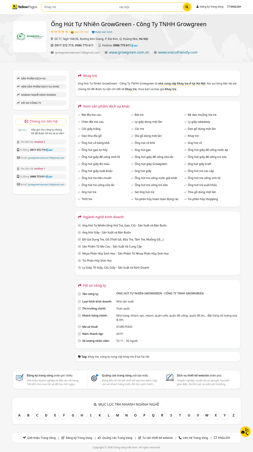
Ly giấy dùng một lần (148, 122)
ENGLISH (234, 6)
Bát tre (139, 115)
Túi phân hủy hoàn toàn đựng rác (157, 199)
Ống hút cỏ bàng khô (95, 143)
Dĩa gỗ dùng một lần (148, 136)
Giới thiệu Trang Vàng (41, 438)
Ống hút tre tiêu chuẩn (97, 178)
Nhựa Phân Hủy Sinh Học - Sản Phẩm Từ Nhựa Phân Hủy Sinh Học (125, 253)
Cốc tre (139, 129)
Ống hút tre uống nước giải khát (156, 178)
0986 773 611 (84, 45)
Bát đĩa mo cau (91, 115)
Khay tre (193, 136)
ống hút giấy (143, 171)
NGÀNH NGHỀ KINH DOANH (36, 94)
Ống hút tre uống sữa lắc (98, 185)
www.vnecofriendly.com (178, 52)
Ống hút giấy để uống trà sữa (207, 157)
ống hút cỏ (195, 143)
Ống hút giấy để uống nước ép (208, 150)
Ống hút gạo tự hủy (94, 150)
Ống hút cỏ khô (145, 143)
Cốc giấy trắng (91, 129)
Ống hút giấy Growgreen (151, 164)
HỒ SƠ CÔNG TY (29, 103)
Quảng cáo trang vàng (125, 375)
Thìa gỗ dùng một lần (202, 192)
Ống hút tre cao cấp (201, 171)
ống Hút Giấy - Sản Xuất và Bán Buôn (106, 232)
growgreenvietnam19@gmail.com (78, 52)
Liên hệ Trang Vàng (195, 438)
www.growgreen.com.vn (129, 52)
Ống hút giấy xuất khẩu (97, 171)
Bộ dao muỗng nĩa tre (202, 115)
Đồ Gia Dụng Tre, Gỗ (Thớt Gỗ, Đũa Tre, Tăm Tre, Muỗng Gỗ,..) (122, 239)
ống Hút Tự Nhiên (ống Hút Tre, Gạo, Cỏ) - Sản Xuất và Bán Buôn (124, 225)
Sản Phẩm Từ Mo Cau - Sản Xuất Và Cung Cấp (112, 246)
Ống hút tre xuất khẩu (202, 185)
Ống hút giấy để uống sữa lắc (154, 157)
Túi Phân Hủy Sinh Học (97, 260)
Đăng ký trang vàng (49, 375)
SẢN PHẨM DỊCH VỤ (31, 78)
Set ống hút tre (144, 192)
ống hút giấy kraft (199, 164)
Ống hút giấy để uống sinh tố (101, 157)
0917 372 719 (64, 45)
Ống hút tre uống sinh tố (204, 178)
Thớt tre (87, 199)
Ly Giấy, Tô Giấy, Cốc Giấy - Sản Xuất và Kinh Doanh (115, 267)
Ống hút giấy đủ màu (95, 164)
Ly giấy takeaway (199, 122)
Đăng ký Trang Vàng (209, 6)
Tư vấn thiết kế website (158, 438)
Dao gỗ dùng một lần (202, 129)
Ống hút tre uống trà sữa (151, 185)
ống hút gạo (143, 150)
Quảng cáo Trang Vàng (117, 438)
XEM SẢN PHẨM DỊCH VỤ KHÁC (38, 86)
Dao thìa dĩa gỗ (92, 136)
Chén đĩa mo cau (93, 122)
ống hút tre (89, 192)
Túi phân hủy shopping (203, 199)
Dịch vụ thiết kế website (199, 375)
